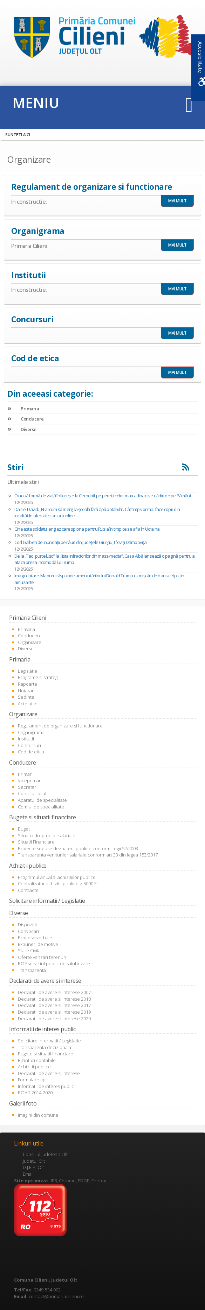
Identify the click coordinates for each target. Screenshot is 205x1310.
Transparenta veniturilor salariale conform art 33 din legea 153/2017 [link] (88, 855)
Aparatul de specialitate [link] (42, 800)
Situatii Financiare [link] (36, 842)
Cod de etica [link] (31, 751)
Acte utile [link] (27, 703)
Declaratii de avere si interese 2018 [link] (54, 999)
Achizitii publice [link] (34, 1066)
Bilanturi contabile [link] (37, 1060)
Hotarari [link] (26, 690)
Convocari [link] (28, 931)
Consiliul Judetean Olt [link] (45, 1154)
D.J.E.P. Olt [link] (33, 1167)
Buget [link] (24, 829)
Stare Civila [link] (29, 950)
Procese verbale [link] (35, 937)
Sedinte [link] (26, 697)
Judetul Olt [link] (34, 1161)
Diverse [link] (21, 429)
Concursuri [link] (29, 745)
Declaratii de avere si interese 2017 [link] (54, 1005)
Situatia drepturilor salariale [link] (46, 835)
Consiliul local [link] (32, 793)
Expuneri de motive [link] (38, 944)
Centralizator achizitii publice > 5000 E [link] (57, 883)
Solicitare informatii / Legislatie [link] (49, 1040)
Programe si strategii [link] (39, 677)
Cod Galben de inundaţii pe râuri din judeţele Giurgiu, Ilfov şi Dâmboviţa (80, 542)
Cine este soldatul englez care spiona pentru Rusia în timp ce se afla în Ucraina (86, 529)
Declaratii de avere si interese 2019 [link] (54, 1012)
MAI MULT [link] (177, 201)
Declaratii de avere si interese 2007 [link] (54, 992)
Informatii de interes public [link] (46, 1086)
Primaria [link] (23, 408)
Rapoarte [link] (27, 684)
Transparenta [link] (32, 970)
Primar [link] (25, 774)
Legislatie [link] (27, 671)
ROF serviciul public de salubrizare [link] (54, 963)
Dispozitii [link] (27, 924)
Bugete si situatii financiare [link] (45, 1053)
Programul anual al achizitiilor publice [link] (57, 877)
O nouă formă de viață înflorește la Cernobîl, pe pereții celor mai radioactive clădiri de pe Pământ (102, 495)
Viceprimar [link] (29, 780)
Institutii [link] (26, 738)
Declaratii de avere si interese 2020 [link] (54, 1018)
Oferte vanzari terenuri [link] (42, 957)
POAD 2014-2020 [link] (35, 1092)
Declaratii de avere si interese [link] (49, 1073)
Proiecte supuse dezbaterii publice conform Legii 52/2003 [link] (78, 848)
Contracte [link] (28, 890)
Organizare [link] (29, 642)
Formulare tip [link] (32, 1079)
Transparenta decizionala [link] (44, 1047)
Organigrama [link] (31, 732)
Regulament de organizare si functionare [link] (60, 726)
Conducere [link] (25, 419)
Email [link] (28, 1174)
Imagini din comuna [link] (38, 1115)
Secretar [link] (27, 787)
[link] (102, 38)
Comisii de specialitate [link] (41, 807)
